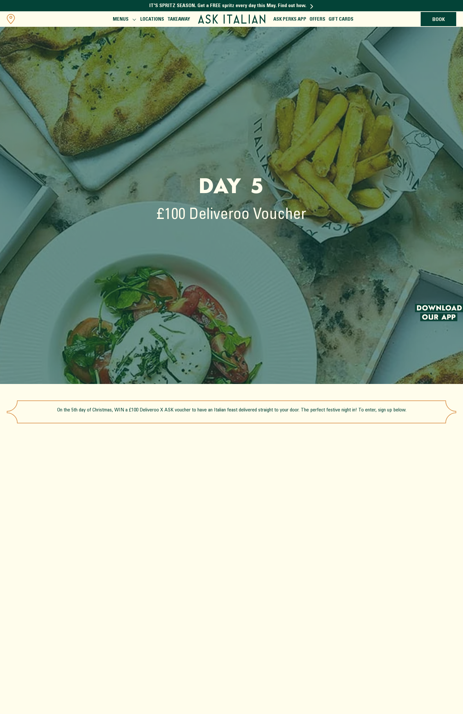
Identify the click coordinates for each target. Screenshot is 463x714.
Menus (124, 20)
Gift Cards (341, 19)
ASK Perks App (289, 19)
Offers (317, 19)
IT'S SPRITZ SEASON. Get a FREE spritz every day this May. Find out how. (231, 5)
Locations (152, 19)
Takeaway (178, 19)
